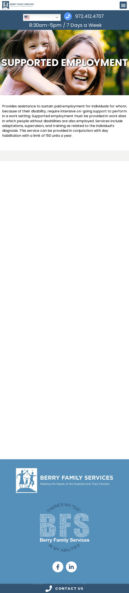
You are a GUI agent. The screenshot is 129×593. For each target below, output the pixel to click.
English (33, 17)
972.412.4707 (89, 16)
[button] (123, 5)
